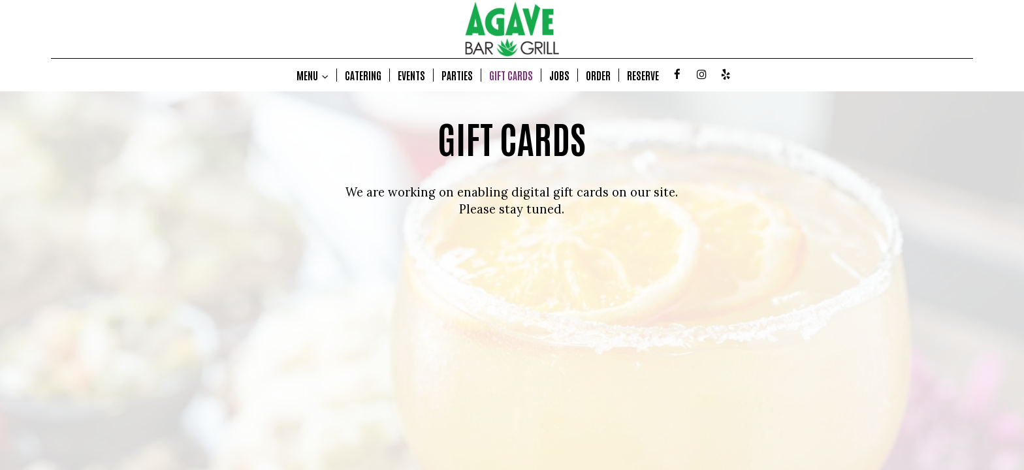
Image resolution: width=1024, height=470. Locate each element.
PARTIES (457, 75)
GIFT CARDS (511, 75)
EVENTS (411, 75)
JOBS (559, 75)
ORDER (598, 75)
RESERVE (643, 75)
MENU (312, 75)
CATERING (363, 75)
